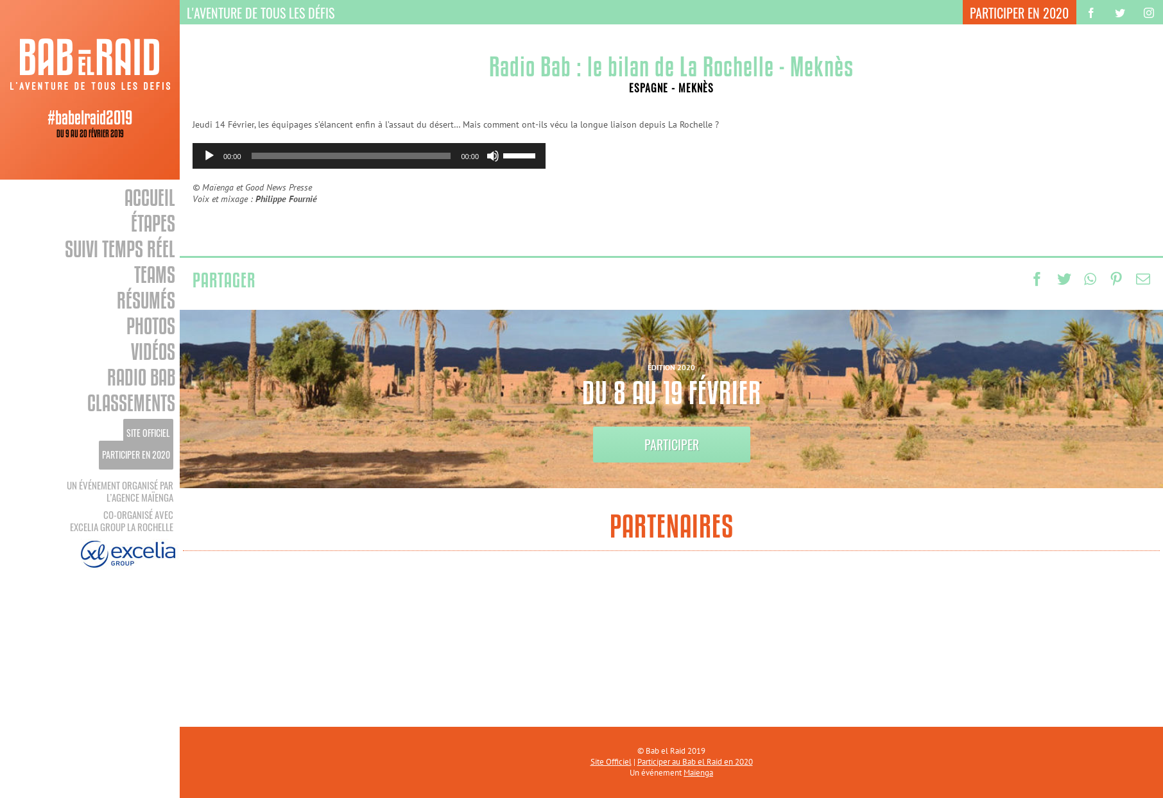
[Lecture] (209, 155)
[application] (369, 156)
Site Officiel (611, 761)
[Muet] (493, 155)
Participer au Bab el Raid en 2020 (695, 761)
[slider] (351, 156)
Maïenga (698, 772)
